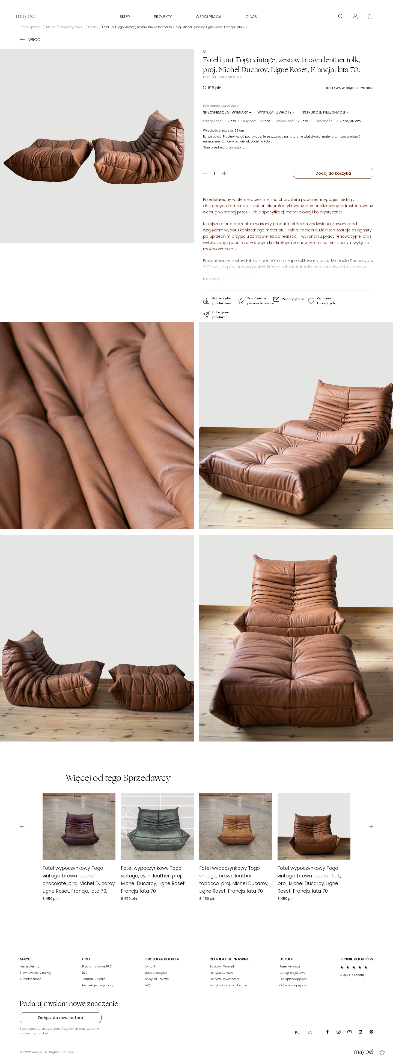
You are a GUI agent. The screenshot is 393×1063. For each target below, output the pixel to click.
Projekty (163, 16)
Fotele (92, 27)
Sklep (125, 16)
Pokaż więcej (213, 279)
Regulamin (69, 1028)
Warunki (93, 1028)
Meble (50, 27)
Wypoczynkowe (71, 27)
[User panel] (355, 16)
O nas (251, 16)
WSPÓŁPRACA (208, 16)
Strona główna (30, 27)
